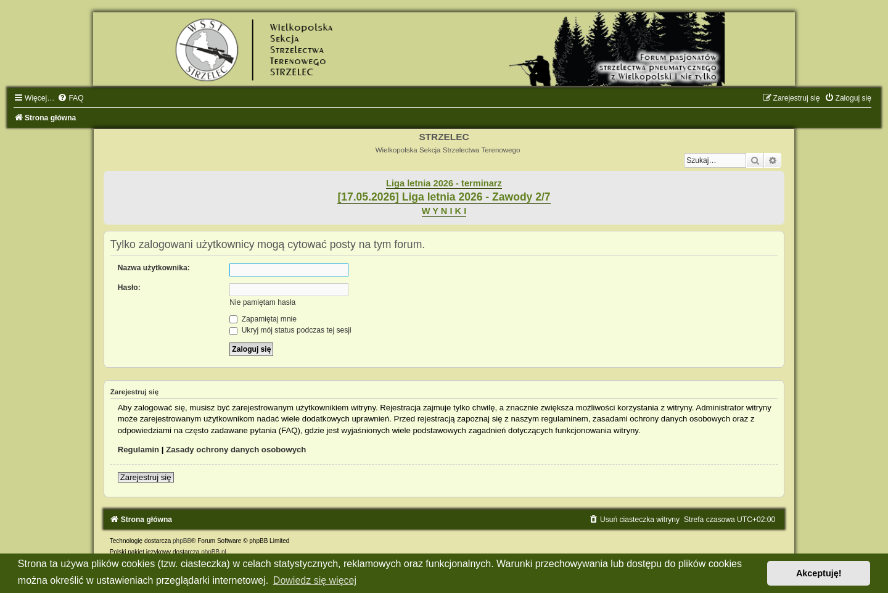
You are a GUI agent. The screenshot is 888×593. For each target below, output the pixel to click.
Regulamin (138, 449)
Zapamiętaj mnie (263, 319)
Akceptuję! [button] (819, 573)
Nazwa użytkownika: (154, 267)
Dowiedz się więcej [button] (314, 580)
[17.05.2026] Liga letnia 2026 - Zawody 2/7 (443, 197)
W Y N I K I (444, 211)
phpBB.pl (213, 552)
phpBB (182, 540)
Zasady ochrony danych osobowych (236, 449)
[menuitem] (70, 98)
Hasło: (129, 287)
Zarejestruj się (145, 477)
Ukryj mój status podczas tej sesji (290, 330)
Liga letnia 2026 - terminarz (444, 183)
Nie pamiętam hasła (262, 302)
